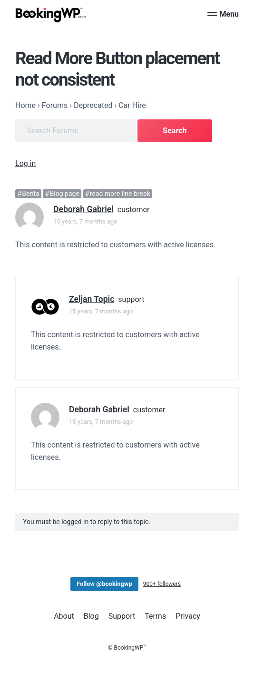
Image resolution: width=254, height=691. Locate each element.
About (64, 616)
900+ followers (162, 584)
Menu (223, 14)
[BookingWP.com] (51, 15)
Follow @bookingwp (104, 583)
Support (121, 616)
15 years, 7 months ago (85, 221)
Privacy (188, 616)
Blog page (64, 194)
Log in (25, 163)
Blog (91, 616)
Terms (155, 616)
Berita (30, 194)
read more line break (120, 194)
